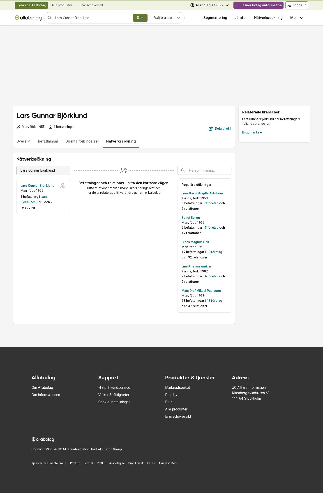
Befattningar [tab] (48, 141)
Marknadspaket (177, 387)
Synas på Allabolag (31, 5)
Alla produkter (62, 5)
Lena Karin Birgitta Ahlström (202, 193)
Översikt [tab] (23, 141)
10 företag (214, 252)
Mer (297, 18)
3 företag (212, 203)
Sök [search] (140, 18)
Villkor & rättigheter (113, 395)
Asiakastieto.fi (168, 463)
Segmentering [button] (215, 18)
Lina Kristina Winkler (197, 266)
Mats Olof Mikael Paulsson (201, 291)
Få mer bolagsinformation (258, 5)
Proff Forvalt (136, 463)
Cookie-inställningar (114, 402)
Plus (169, 402)
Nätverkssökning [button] (268, 18)
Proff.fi (101, 463)
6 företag (212, 276)
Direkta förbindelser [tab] (82, 141)
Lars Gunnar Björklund (37, 185)
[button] (241, 17)
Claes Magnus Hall (195, 242)
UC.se (151, 463)
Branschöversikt (91, 5)
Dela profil (220, 129)
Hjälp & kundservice (114, 387)
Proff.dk (88, 463)
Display (171, 395)
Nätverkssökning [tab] (121, 141)
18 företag (214, 300)
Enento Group (112, 449)
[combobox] (92, 18)
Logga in (296, 5)
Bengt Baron (191, 217)
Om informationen (46, 395)
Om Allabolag (42, 387)
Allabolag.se (117, 463)
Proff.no (75, 463)
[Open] (229, 170)
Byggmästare (252, 132)
